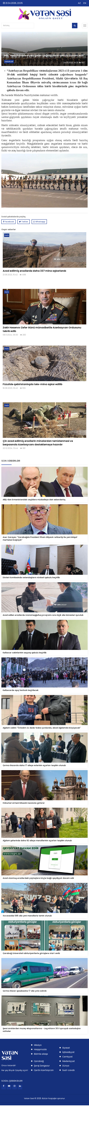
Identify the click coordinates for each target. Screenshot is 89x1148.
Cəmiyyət (67, 1056)
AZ (79, 3)
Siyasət (66, 1047)
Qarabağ (39, 1061)
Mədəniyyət (68, 1061)
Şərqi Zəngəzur (42, 1065)
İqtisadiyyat (68, 1052)
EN (84, 3)
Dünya (65, 1065)
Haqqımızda (40, 1049)
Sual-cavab (68, 1070)
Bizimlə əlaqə (41, 1053)
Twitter (23, 221)
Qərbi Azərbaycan (44, 1070)
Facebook (8, 221)
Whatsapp (39, 221)
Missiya (37, 1045)
